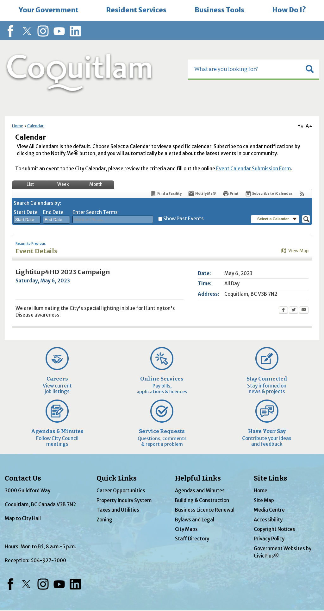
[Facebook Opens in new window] (283, 310)
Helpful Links (198, 478)
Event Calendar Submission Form (253, 169)
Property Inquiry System (124, 500)
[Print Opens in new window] (230, 193)
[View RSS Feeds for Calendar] (302, 193)
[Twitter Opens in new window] (293, 310)
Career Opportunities (121, 491)
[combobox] (27, 219)
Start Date (26, 212)
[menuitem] (48, 10)
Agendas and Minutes (200, 491)
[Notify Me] (202, 193)
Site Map (264, 500)
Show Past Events (183, 219)
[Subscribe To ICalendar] (268, 193)
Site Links (270, 478)
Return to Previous (31, 244)
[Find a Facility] (166, 193)
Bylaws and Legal (194, 520)
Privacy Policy (269, 539)
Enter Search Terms (95, 212)
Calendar (35, 125)
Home (17, 125)
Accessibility (268, 520)
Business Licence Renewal (204, 510)
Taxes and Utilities (118, 510)
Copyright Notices (274, 529)
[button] (310, 69)
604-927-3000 (48, 560)
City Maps (186, 529)
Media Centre (269, 510)
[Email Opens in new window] (303, 310)
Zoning (104, 520)
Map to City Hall (23, 518)
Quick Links (117, 478)
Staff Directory (192, 539)
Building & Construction (202, 500)
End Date (53, 212)
